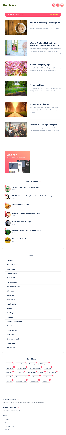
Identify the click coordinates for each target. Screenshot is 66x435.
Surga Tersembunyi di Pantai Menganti (26, 230)
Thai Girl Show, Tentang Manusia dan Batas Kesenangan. (33, 196)
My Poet (9, 308)
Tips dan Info (11, 348)
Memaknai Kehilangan (40, 104)
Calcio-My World (11, 273)
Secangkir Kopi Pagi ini (20, 205)
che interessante (12, 282)
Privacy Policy (9, 426)
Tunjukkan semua (54, 14)
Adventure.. (10, 260)
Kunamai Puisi (11, 300)
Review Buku (10, 326)
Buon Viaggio (11, 269)
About (7, 419)
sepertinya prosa (12, 330)
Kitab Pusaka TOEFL (19, 239)
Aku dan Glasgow (12, 265)
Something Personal (13, 339)
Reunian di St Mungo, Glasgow (43, 124)
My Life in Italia (11, 304)
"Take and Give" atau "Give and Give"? (26, 187)
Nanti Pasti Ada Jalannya (21, 222)
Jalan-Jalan (10, 291)
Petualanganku (11, 313)
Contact (7, 433)
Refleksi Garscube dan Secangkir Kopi (26, 213)
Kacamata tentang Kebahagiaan (45, 22)
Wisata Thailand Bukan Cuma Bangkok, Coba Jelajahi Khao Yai (44, 44)
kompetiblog (10, 295)
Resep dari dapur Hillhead (14, 321)
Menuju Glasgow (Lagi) (40, 64)
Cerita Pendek (11, 278)
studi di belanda (11, 343)
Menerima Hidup (37, 85)
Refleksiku (10, 317)
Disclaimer (8, 423)
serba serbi (10, 334)
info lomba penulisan (13, 286)
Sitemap (7, 429)
